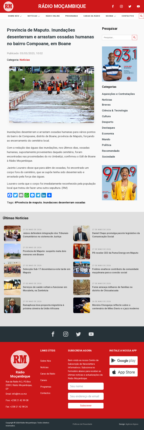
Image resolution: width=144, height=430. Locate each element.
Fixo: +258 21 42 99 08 (17, 400)
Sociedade (108, 156)
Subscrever (86, 405)
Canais (43, 380)
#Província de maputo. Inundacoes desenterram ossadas (50, 202)
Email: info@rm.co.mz (16, 393)
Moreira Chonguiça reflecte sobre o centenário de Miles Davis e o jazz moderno (115, 307)
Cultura (106, 116)
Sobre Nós (45, 361)
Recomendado (111, 150)
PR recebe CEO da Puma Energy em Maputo (115, 253)
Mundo (106, 139)
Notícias (34, 16)
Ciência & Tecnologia (115, 110)
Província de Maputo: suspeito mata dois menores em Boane (44, 253)
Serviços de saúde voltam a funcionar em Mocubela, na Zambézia (45, 289)
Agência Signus (131, 424)
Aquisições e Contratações (118, 94)
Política (106, 145)
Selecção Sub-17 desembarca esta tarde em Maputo (46, 271)
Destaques (108, 127)
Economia (108, 133)
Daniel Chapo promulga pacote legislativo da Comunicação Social (116, 235)
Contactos (128, 16)
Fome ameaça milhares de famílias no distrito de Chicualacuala (112, 289)
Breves (106, 104)
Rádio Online (53, 16)
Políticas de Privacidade (82, 424)
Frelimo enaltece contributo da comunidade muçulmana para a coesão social (115, 271)
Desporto (107, 122)
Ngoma (111, 16)
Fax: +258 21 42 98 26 (17, 406)
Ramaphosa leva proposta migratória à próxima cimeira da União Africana (43, 307)
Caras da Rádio (91, 16)
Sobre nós (15, 16)
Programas (71, 16)
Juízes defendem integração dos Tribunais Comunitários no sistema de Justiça (45, 235)
